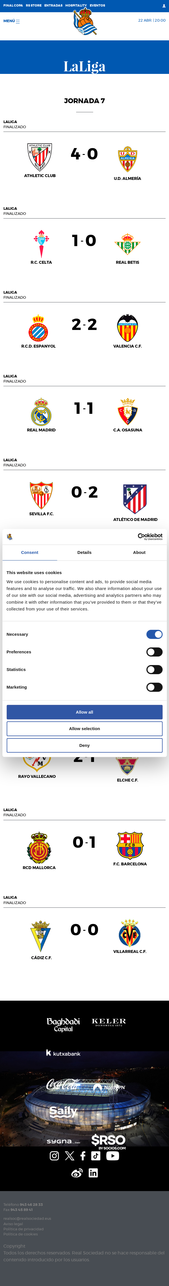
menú (11, 21)
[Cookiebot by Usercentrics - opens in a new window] (137, 537)
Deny (84, 745)
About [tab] (139, 552)
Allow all (84, 712)
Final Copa (13, 5)
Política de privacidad (23, 1229)
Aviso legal (13, 1224)
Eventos (97, 5)
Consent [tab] (29, 552)
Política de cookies (20, 1234)
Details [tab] (85, 552)
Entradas (53, 5)
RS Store (33, 5)
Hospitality (76, 5)
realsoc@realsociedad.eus (27, 1219)
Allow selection (84, 728)
